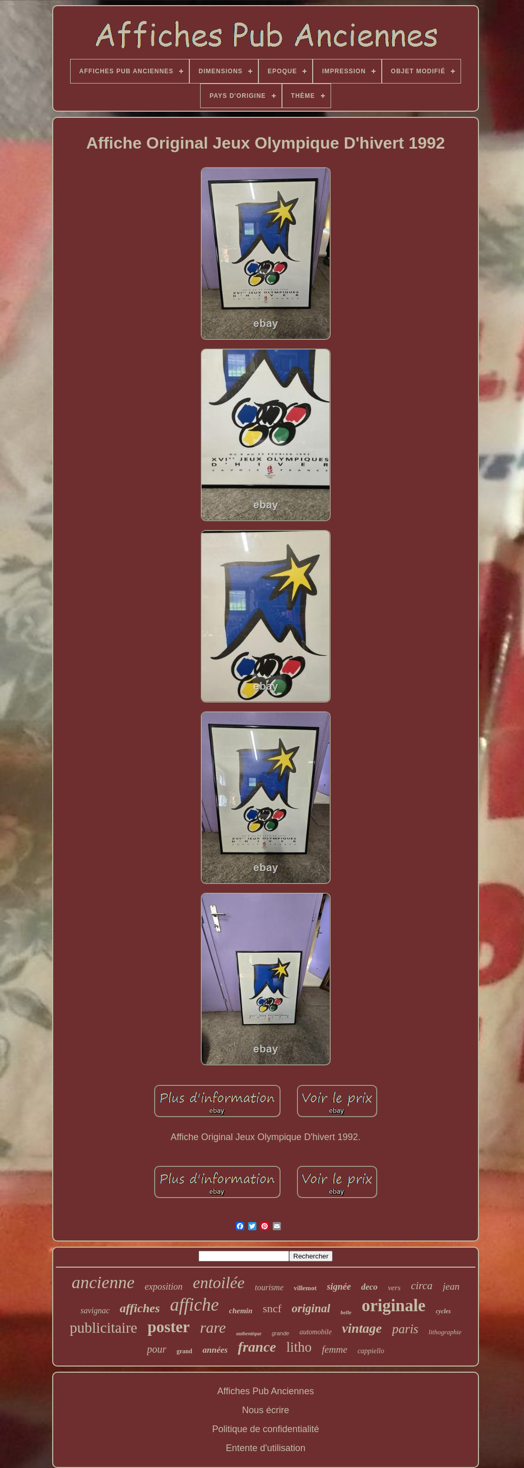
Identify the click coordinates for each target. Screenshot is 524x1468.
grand (184, 1351)
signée (339, 1286)
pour (156, 1349)
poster (168, 1327)
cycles (443, 1311)
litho (299, 1347)
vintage (362, 1328)
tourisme (269, 1287)
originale (394, 1305)
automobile (315, 1332)
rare (213, 1327)
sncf (272, 1308)
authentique (248, 1333)
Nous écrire (265, 1410)
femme (334, 1349)
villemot (305, 1288)
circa (421, 1285)
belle (345, 1312)
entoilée (219, 1282)
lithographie (445, 1332)
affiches (140, 1308)
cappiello (371, 1351)
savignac (95, 1310)
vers (394, 1288)
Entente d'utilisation (265, 1448)
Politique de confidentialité (265, 1429)
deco (369, 1287)
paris (405, 1329)
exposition (164, 1286)
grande (280, 1333)
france (257, 1347)
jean (451, 1286)
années (215, 1350)
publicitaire (103, 1327)
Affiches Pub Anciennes (265, 1391)
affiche (194, 1305)
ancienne (103, 1282)
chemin (241, 1311)
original (311, 1308)
